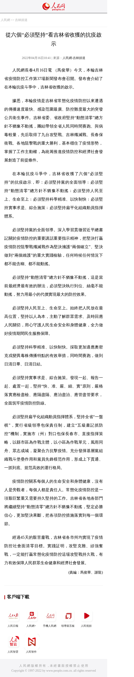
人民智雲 (13, 643)
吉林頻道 (21, 20)
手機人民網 (50, 617)
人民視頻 (86, 617)
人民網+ (32, 617)
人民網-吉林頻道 (74, 58)
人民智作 (32, 643)
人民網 (5, 20)
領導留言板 (68, 617)
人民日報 (13, 617)
